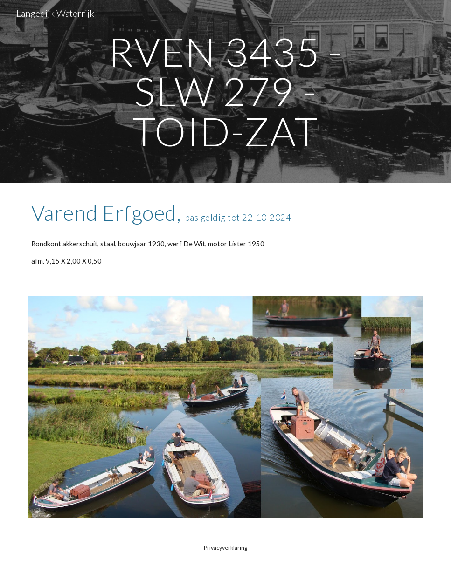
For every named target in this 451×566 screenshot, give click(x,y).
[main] (225, 91)
